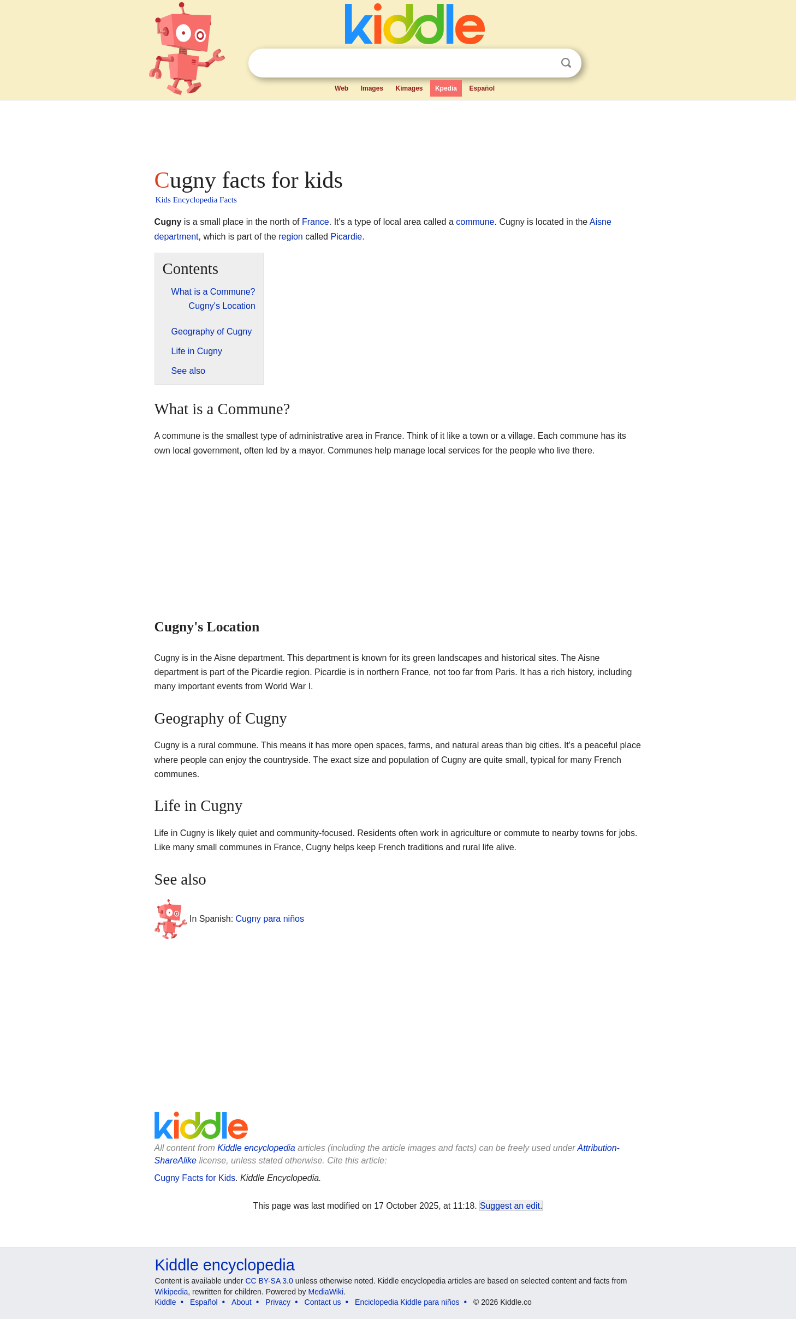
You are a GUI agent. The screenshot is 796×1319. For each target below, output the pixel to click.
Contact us (323, 1302)
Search (566, 63)
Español (482, 88)
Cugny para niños (270, 918)
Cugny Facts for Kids (195, 1178)
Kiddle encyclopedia (256, 1148)
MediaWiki (326, 1291)
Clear (543, 63)
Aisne (600, 221)
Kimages (409, 88)
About (241, 1302)
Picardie (346, 236)
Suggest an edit (510, 1205)
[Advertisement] (397, 131)
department (177, 236)
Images (372, 88)
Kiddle (165, 1302)
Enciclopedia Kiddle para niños (407, 1302)
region (290, 236)
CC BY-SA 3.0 (269, 1280)
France (315, 221)
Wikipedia (171, 1291)
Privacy (277, 1302)
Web (341, 88)
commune (475, 221)
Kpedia (446, 88)
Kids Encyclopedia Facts (196, 199)
